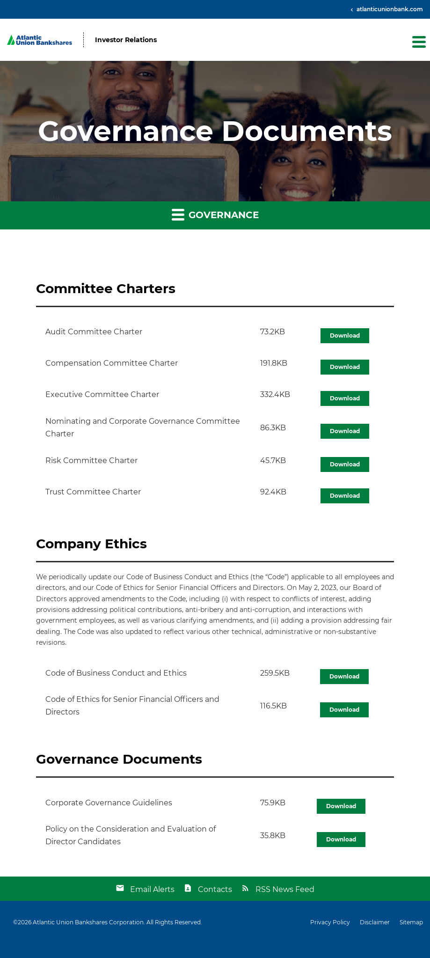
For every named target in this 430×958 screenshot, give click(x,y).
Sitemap (411, 922)
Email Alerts (152, 889)
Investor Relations (126, 40)
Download (345, 335)
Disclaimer (375, 922)
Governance (215, 214)
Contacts (215, 889)
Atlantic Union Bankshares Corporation (88, 922)
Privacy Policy (330, 922)
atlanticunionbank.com (389, 9)
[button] (418, 41)
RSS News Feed (284, 889)
